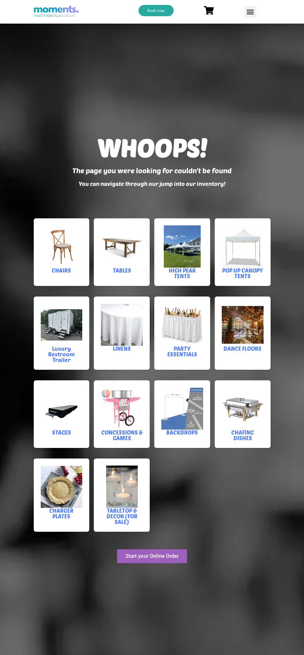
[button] (250, 12)
